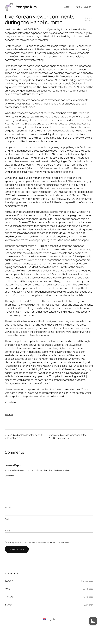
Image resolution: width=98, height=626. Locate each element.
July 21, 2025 (88, 589)
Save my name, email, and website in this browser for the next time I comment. (38, 542)
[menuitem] (49, 619)
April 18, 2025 (88, 597)
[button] (93, 621)
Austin (8, 605)
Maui (8, 589)
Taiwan (9, 581)
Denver (9, 597)
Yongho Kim (26, 6)
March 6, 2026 (87, 581)
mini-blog (9, 414)
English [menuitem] (51, 619)
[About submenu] (71, 6)
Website (8, 531)
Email (7, 519)
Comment (9, 475)
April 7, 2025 (88, 605)
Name (8, 507)
